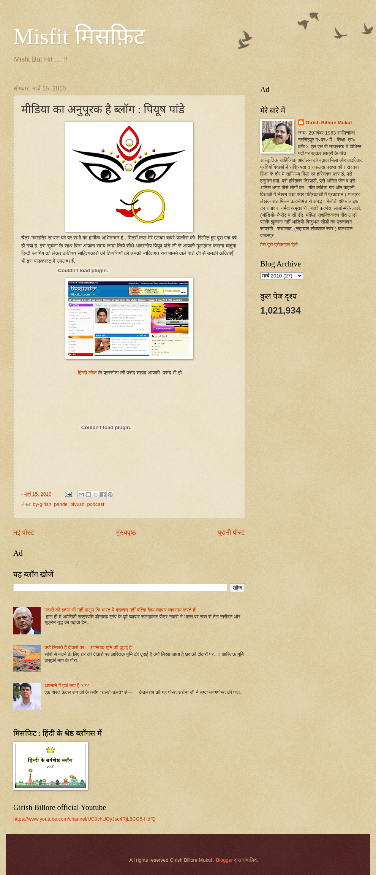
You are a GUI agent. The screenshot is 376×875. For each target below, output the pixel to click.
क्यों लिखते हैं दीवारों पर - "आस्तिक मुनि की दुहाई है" (88, 647)
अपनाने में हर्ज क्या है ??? (66, 685)
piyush (77, 504)
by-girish (42, 504)
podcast (95, 504)
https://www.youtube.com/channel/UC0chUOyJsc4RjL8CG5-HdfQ (84, 819)
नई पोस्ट (23, 532)
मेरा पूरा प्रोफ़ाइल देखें (279, 244)
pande (61, 504)
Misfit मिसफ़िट (79, 36)
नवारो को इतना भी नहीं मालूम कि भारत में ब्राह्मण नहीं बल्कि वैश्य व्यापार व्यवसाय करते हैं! (120, 610)
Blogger (224, 860)
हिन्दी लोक (88, 373)
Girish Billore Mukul (329, 122)
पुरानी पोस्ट (231, 532)
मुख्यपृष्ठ (126, 532)
